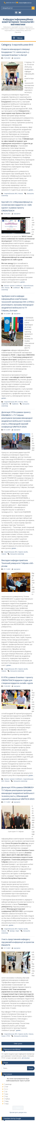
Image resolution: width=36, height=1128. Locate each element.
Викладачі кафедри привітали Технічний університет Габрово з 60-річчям (17, 563)
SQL (6, 1096)
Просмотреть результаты (18, 1112)
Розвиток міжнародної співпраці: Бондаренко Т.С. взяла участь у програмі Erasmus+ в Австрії (15, 52)
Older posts (18, 1043)
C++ (6, 1089)
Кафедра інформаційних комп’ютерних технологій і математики (18, 22)
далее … (31, 190)
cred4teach (16, 288)
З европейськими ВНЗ (10, 193)
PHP (6, 1087)
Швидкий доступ (7, 8)
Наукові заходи (23, 552)
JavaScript (8, 1084)
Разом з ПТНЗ (5, 1036)
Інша (6, 1104)
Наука (17, 931)
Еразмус (12, 931)
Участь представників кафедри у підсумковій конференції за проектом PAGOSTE (17, 942)
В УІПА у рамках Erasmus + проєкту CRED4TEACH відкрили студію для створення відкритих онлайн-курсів (17, 680)
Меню (17, 38)
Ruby (7, 1101)
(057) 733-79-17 (10, 2)
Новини (20, 193)
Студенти (15, 404)
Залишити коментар (17, 554)
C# (6, 1092)
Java (6, 1094)
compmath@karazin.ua (24, 2)
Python (7, 1099)
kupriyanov (17, 58)
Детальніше (26, 1058)
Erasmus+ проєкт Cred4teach (13, 285)
